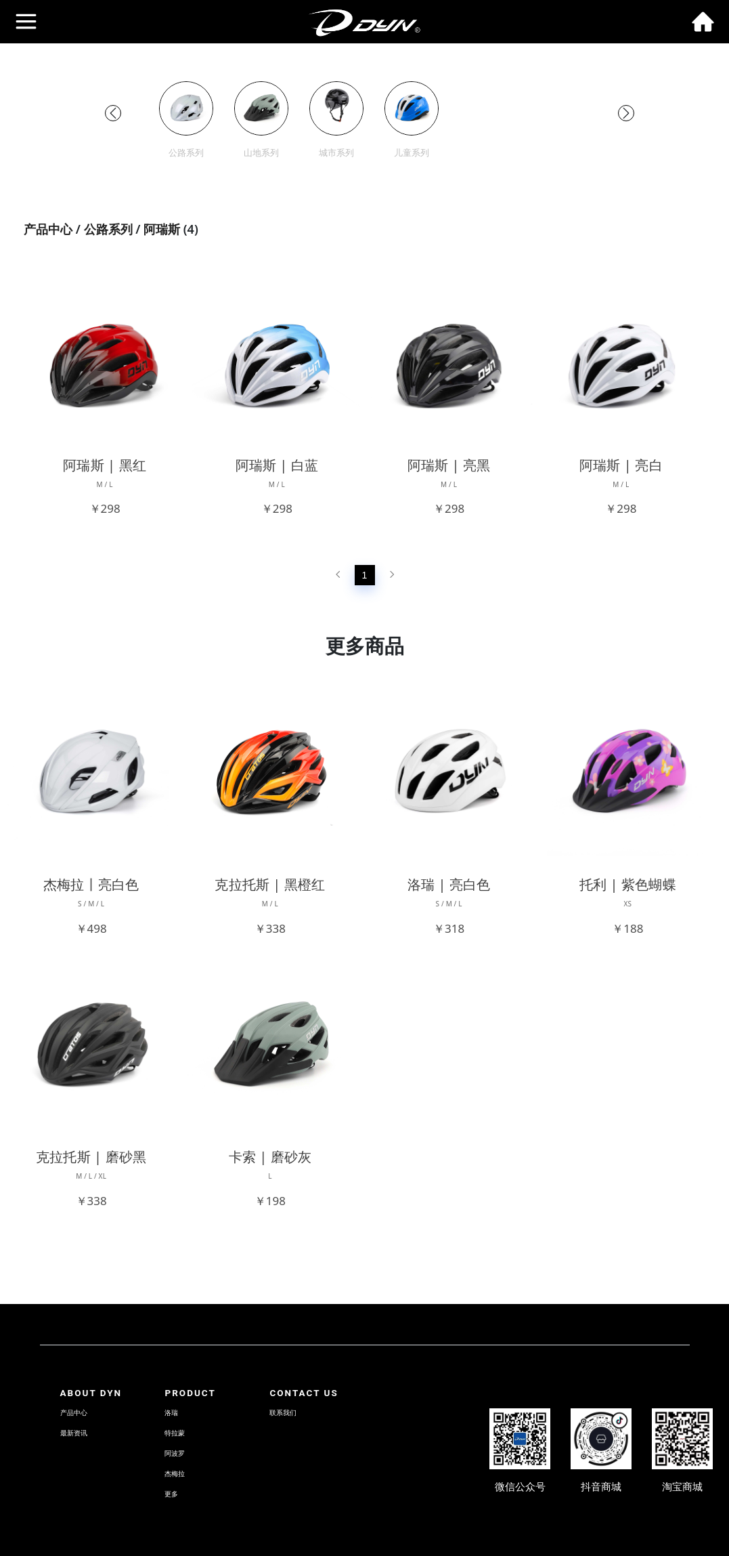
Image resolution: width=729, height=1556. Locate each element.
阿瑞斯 (161, 229)
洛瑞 (171, 1412)
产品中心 (48, 229)
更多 (171, 1494)
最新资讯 (73, 1433)
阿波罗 (174, 1453)
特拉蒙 (174, 1433)
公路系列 (108, 229)
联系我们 (282, 1412)
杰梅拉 (174, 1473)
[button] (113, 113)
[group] (186, 120)
